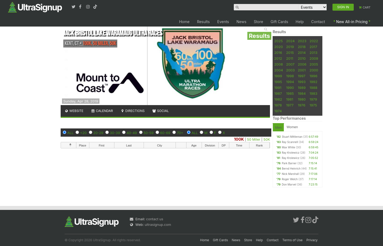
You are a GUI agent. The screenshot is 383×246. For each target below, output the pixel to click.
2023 (302, 41)
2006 (302, 64)
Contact (318, 21)
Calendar (102, 111)
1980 (302, 99)
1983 (313, 93)
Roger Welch (290, 179)
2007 (290, 64)
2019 (290, 47)
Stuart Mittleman (292, 136)
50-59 (149, 133)
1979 (313, 99)
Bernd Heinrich (291, 168)
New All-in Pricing (352, 21)
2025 (278, 41)
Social (160, 111)
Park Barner (289, 163)
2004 (278, 70)
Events (223, 21)
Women (292, 127)
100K (239, 139)
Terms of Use (292, 240)
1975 (313, 105)
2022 (314, 41)
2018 (302, 47)
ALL (70, 133)
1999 (278, 76)
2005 (314, 64)
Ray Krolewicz (290, 152)
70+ (180, 133)
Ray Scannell (290, 142)
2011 (289, 58)
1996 (313, 76)
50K (267, 139)
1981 (289, 99)
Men (278, 128)
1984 (302, 93)
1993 (302, 82)
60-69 (165, 133)
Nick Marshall (290, 173)
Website (74, 111)
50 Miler (253, 139)
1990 (290, 87)
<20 (83, 133)
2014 (302, 52)
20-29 (98, 133)
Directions (132, 111)
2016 (278, 52)
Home (184, 21)
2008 (278, 64)
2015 (290, 52)
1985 (290, 93)
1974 (278, 111)
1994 (290, 82)
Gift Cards (279, 21)
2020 (278, 47)
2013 (313, 52)
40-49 (132, 133)
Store (258, 21)
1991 (277, 87)
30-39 (115, 133)
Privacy (312, 240)
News (241, 21)
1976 (301, 105)
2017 (313, 47)
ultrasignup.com (158, 224)
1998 (290, 76)
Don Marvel (289, 184)
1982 (278, 99)
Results (203, 21)
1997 (302, 76)
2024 (290, 41)
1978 (278, 105)
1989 (302, 87)
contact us (154, 219)
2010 (302, 58)
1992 (313, 82)
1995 (278, 82)
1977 (290, 105)
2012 (278, 58)
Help (300, 21)
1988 (313, 87)
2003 (290, 70)
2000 (314, 70)
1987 (278, 93)
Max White (288, 147)
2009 (314, 58)
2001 (302, 70)
